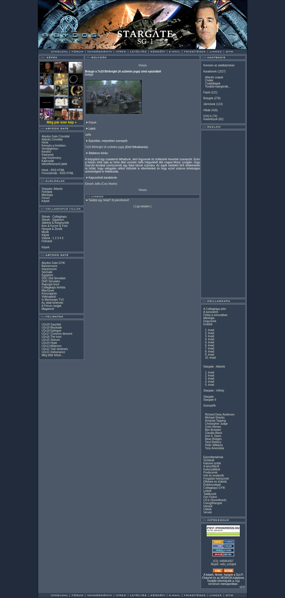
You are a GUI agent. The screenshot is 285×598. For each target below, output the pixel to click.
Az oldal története (52, 302)
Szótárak (208, 460)
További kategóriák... (217, 86)
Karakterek (210, 71)
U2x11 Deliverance (53, 352)
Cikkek (207, 509)
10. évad (210, 357)
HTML (61, 170)
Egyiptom (47, 275)
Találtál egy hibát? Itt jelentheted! (109, 200)
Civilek (209, 80)
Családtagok (212, 83)
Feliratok (46, 191)
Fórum (45, 198)
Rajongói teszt (50, 284)
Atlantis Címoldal (51, 139)
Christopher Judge (216, 423)
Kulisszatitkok (211, 469)
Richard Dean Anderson (219, 414)
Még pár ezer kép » (62, 122)
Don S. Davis (213, 435)
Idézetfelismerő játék (54, 164)
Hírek (44, 142)
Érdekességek (212, 484)
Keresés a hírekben (53, 145)
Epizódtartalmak (213, 457)
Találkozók (209, 493)
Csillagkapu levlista (53, 287)
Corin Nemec (213, 426)
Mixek (45, 232)
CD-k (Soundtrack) (214, 500)
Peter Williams (214, 445)
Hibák (206, 110)
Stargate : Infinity (213, 390)
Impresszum (48, 269)
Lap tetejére (142, 206)
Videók (45, 238)
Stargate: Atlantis (52, 188)
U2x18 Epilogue (51, 330)
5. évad (209, 342)
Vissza (142, 65)
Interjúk (207, 506)
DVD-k (207, 116)
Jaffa (88, 134)
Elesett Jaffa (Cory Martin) (101, 183)
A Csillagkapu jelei (214, 308)
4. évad (209, 339)
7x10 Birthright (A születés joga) (104, 147)
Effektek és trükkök (215, 481)
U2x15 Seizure (50, 339)
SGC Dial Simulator (53, 278)
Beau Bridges (213, 439)
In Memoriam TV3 (52, 299)
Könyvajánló (48, 293)
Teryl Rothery (213, 442)
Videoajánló (48, 296)
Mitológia (47, 194)
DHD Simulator (50, 281)
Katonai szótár (212, 463)
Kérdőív (46, 151)
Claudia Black (213, 432)
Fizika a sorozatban (215, 315)
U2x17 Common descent (56, 333)
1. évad (209, 330)
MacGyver (47, 290)
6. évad (209, 345)
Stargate (208, 396)
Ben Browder (213, 429)
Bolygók (208, 98)
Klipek (45, 235)
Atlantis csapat (214, 77)
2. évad (209, 333)
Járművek (209, 104)
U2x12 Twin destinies (54, 349)
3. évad (209, 336)
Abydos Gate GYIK (53, 262)
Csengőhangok (212, 503)
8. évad (209, 351)
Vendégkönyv (49, 148)
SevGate (46, 272)
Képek (45, 201)
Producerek (210, 472)
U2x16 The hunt (51, 336)
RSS (53, 170)
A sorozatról (210, 311)
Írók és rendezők (213, 475)
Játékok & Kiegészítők (55, 222)
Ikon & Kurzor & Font (54, 225)
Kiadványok (210, 119)
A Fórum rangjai (51, 305)
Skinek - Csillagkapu (54, 216)
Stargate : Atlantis (214, 366)
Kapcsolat (47, 160)
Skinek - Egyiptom (52, 219)
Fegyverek (209, 321)
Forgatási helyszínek (216, 478)
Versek (207, 512)
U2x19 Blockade (51, 327)
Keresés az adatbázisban (218, 65)
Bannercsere (49, 266)
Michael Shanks (215, 417)
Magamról (47, 308)
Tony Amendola (214, 448)
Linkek (207, 490)
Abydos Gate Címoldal (55, 136)
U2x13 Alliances (51, 345)
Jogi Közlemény (51, 157)
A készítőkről (211, 466)
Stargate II (209, 399)
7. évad (209, 348)
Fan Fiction (210, 497)
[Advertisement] (223, 214)
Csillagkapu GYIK (214, 487)
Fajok (206, 92)
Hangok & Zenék (51, 228)
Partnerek (47, 154)
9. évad (209, 354)
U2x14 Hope (49, 342)
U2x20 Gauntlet (51, 324)
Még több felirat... (52, 355)
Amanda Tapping (215, 420)
